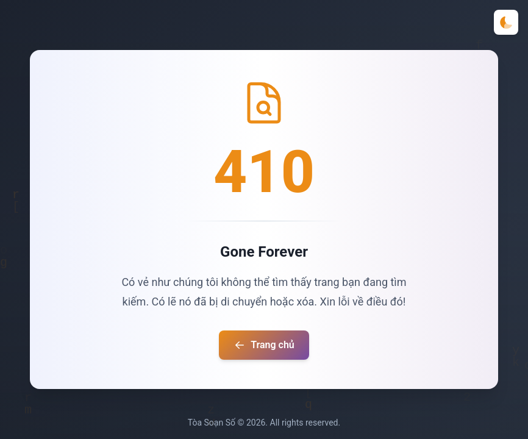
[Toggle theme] (506, 22)
